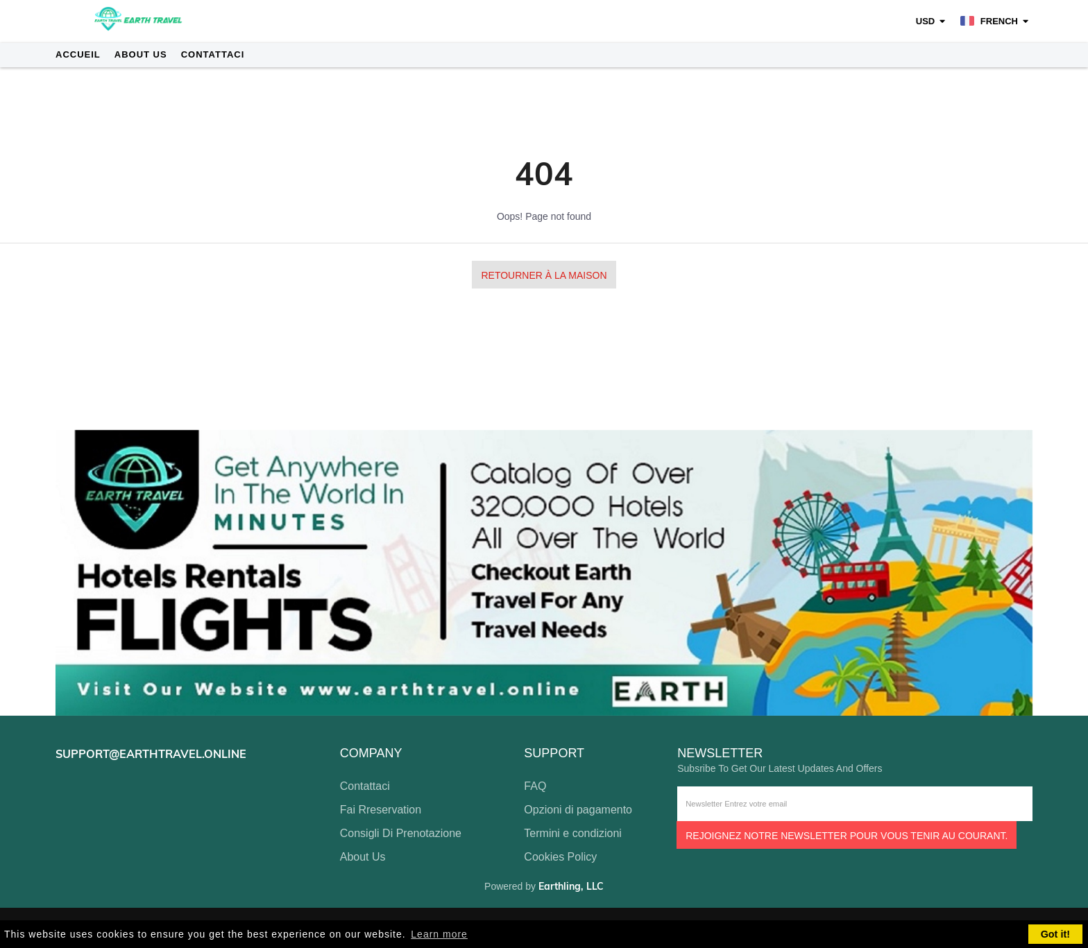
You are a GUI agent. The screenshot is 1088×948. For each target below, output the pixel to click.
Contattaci (213, 54)
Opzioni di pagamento (578, 810)
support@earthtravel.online (151, 754)
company (371, 753)
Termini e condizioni (573, 833)
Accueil (78, 54)
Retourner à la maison (543, 275)
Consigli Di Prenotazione (400, 833)
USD (925, 21)
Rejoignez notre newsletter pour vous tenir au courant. (847, 835)
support (554, 753)
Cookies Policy (560, 857)
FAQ (535, 786)
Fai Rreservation (380, 810)
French (989, 21)
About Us (140, 54)
